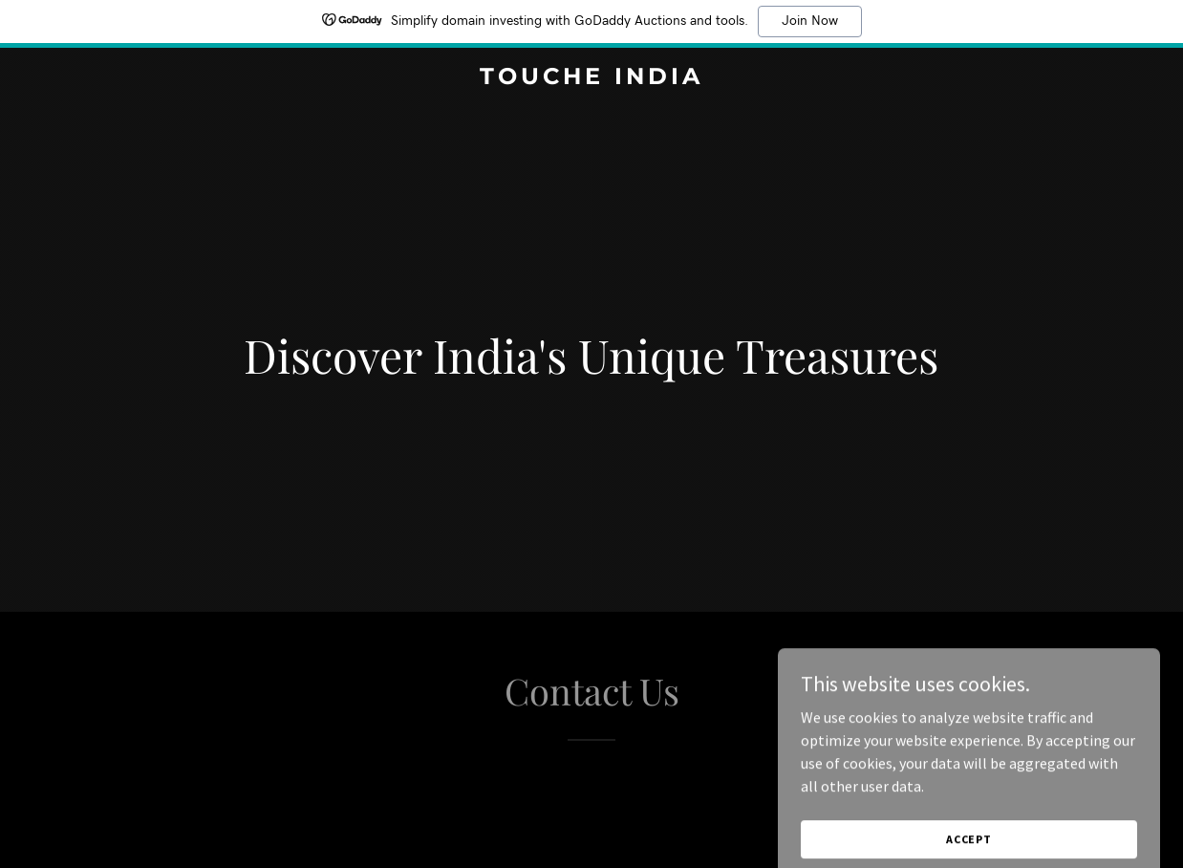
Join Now (810, 21)
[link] (592, 78)
